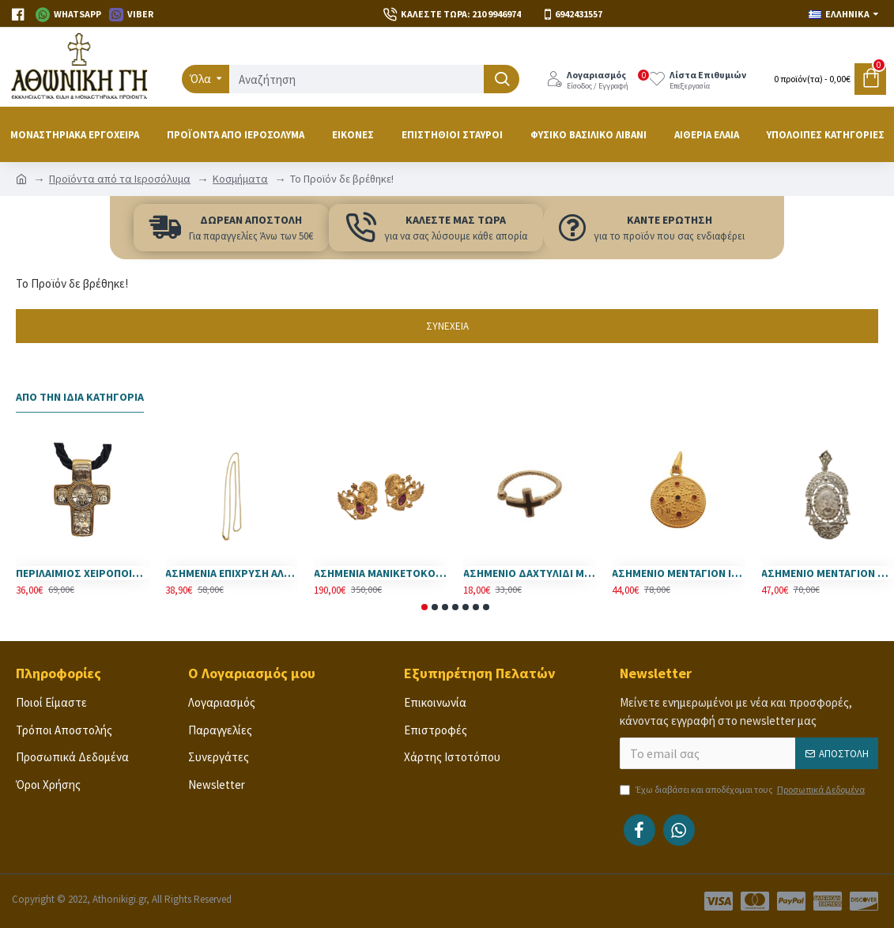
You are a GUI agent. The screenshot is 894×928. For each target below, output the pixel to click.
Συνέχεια (447, 326)
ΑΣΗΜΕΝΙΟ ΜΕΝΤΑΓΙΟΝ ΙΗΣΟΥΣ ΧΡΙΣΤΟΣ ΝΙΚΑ (678, 573)
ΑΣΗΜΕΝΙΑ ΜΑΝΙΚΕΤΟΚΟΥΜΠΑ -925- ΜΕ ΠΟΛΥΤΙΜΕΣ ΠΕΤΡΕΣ (380, 573)
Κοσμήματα (240, 179)
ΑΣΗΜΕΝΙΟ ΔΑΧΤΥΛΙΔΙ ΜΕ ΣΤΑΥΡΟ (530, 573)
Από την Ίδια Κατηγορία (80, 397)
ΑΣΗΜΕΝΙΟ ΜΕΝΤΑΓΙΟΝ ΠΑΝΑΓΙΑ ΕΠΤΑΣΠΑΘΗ (828, 573)
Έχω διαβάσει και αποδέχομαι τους (743, 790)
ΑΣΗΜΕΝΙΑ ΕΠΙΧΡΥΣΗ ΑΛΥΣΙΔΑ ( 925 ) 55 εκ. (232, 573)
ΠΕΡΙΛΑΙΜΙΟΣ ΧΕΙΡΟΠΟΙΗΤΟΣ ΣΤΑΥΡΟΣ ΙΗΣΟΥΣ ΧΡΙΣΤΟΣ (82, 573)
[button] (424, 607)
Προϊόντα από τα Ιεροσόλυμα (119, 179)
